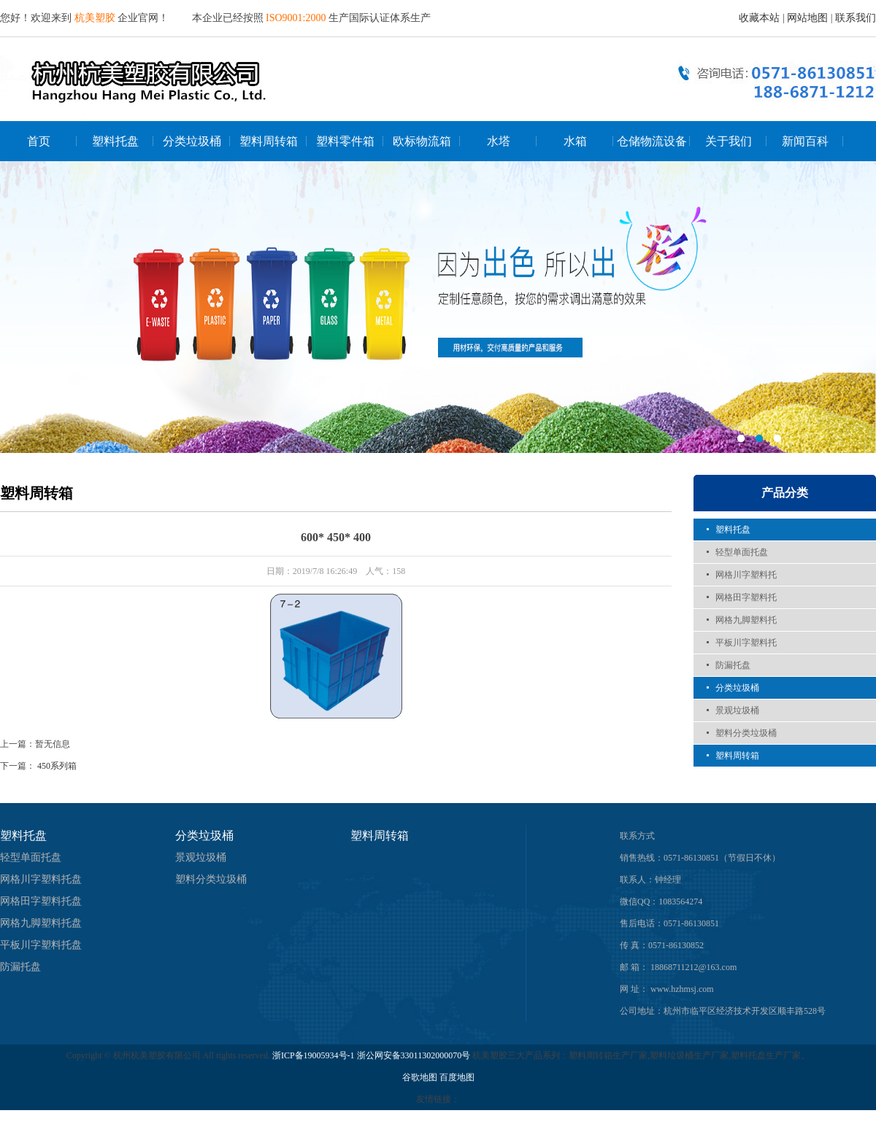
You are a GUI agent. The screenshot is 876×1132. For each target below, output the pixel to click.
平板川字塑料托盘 (41, 944)
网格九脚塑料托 (746, 620)
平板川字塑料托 (746, 642)
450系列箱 (57, 766)
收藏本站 (759, 17)
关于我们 (728, 141)
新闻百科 (805, 141)
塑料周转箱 (268, 141)
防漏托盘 (732, 665)
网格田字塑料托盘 (41, 901)
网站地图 (807, 17)
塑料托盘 (115, 141)
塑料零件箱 (345, 141)
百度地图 (456, 1077)
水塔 (498, 141)
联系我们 (855, 17)
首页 (38, 141)
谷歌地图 (419, 1077)
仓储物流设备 (652, 141)
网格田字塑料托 (746, 597)
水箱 (575, 141)
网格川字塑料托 (746, 575)
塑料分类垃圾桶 (746, 733)
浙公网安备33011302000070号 (415, 1055)
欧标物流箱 (422, 141)
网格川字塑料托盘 (41, 879)
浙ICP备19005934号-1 (313, 1055)
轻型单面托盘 (741, 552)
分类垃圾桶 (192, 141)
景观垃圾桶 (737, 710)
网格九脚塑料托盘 (41, 923)
